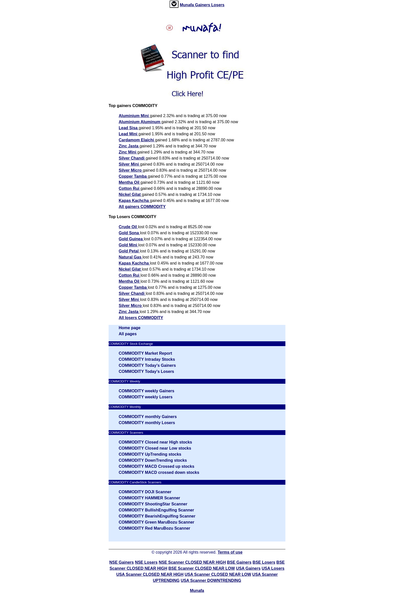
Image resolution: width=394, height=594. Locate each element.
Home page (129, 328)
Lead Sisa (129, 128)
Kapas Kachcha (134, 200)
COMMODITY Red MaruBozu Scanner (154, 528)
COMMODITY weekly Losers (146, 397)
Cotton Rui (129, 188)
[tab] (174, 4)
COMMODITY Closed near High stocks (155, 442)
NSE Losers (146, 562)
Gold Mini (128, 245)
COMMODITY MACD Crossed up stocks (156, 466)
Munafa (187, 5)
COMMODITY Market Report (145, 353)
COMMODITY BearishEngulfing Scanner (157, 516)
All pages (128, 334)
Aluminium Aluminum (140, 122)
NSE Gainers (121, 562)
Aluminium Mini (134, 116)
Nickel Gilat (130, 194)
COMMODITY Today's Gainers (147, 365)
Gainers (203, 5)
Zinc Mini (128, 152)
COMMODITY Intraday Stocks (147, 359)
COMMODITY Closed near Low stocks (155, 448)
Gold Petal (129, 251)
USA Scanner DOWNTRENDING (211, 580)
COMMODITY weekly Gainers (146, 391)
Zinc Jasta (129, 146)
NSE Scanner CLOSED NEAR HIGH (192, 562)
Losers (217, 5)
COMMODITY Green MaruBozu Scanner (156, 522)
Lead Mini (128, 134)
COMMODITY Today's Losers (146, 371)
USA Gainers (248, 568)
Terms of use (230, 552)
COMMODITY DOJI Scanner (145, 492)
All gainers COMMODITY (142, 206)
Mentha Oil (129, 182)
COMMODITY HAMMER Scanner (149, 498)
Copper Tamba (133, 176)
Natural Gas (130, 257)
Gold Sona (129, 233)
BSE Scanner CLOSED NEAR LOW (201, 568)
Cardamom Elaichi (137, 140)
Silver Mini (129, 164)
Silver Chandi (132, 158)
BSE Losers (264, 562)
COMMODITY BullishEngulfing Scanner (156, 510)
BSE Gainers (239, 562)
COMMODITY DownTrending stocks (153, 460)
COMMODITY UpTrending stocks (150, 454)
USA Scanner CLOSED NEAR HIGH (149, 574)
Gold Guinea (131, 239)
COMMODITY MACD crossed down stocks (159, 472)
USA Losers (273, 568)
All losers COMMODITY (141, 318)
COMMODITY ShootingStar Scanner (153, 504)
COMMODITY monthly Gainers (148, 417)
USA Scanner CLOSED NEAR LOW (218, 574)
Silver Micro (131, 170)
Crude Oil (128, 227)
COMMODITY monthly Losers (147, 423)
